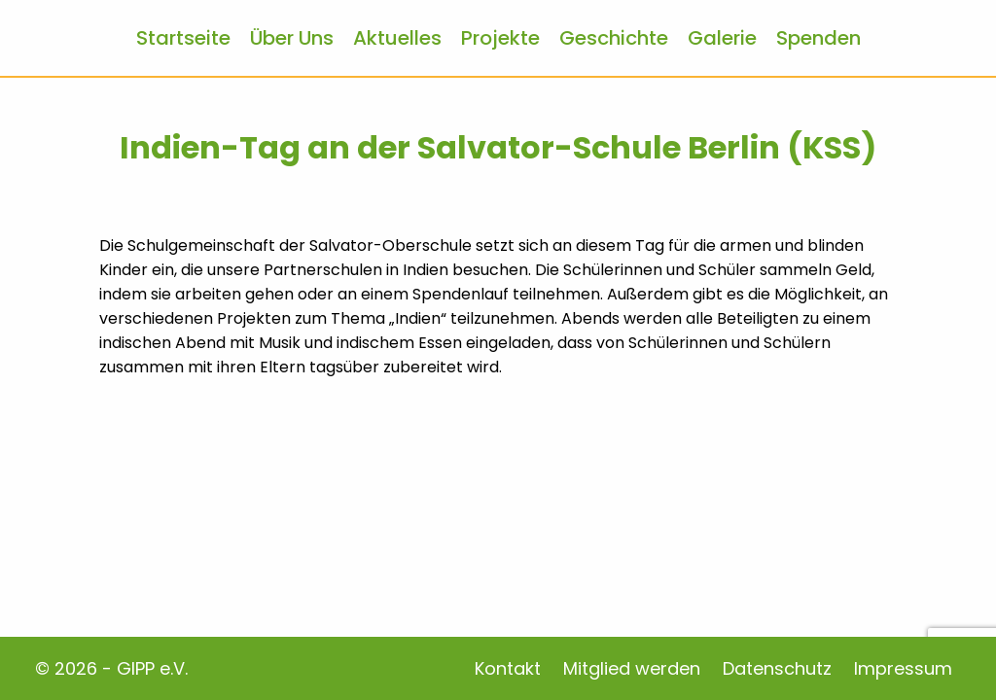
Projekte (500, 38)
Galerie (722, 38)
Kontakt (508, 668)
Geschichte (613, 38)
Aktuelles (397, 38)
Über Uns (292, 38)
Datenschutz (777, 668)
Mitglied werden (631, 668)
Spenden (818, 38)
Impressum (903, 668)
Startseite (183, 38)
